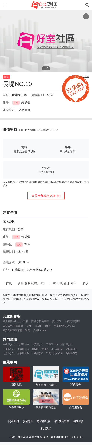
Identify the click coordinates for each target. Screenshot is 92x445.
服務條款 (28, 421)
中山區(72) (8, 344)
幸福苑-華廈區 (72, 321)
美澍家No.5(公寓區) (64, 326)
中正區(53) (8, 348)
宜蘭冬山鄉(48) (40, 348)
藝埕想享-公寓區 (40, 321)
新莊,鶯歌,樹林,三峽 (31, 283)
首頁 (9, 283)
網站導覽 (78, 421)
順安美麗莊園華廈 (12, 330)
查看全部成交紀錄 (46, 195)
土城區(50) (23, 348)
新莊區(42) (23, 353)
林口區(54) (66, 344)
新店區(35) (71, 353)
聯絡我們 (46, 428)
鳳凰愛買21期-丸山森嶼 (15, 321)
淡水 (85, 283)
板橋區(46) (71, 348)
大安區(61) (37, 344)
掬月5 (29, 326)
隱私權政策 (43, 421)
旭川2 (48, 326)
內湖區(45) (8, 353)
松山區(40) (37, 353)
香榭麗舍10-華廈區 (13, 326)
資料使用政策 (61, 421)
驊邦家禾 (56, 321)
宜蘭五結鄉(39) (54, 353)
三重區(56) (52, 344)
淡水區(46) (57, 348)
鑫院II (38, 326)
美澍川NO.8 (39, 330)
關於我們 (13, 421)
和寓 (27, 330)
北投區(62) (23, 344)
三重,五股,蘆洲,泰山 (63, 283)
